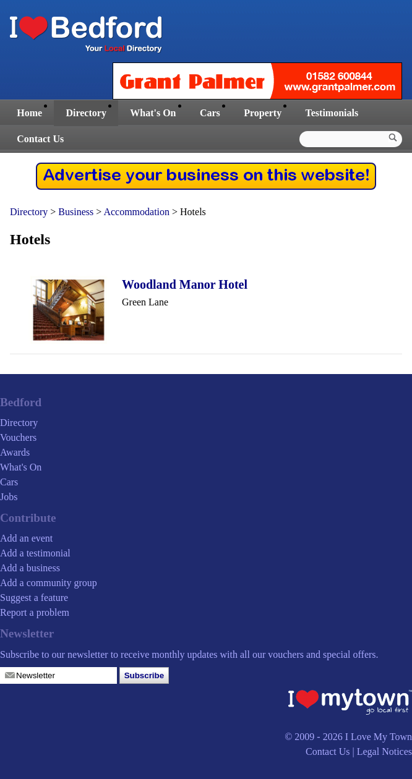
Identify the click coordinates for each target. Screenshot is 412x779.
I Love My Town (378, 736)
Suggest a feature (34, 597)
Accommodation (136, 211)
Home (29, 113)
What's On (153, 113)
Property (262, 113)
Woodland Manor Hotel (184, 284)
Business (75, 211)
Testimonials (332, 113)
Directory (86, 113)
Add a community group (48, 582)
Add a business (30, 568)
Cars (210, 113)
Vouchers (18, 437)
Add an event (26, 538)
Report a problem (34, 612)
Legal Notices (384, 751)
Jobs (8, 497)
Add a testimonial (35, 553)
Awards (15, 452)
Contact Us (40, 139)
